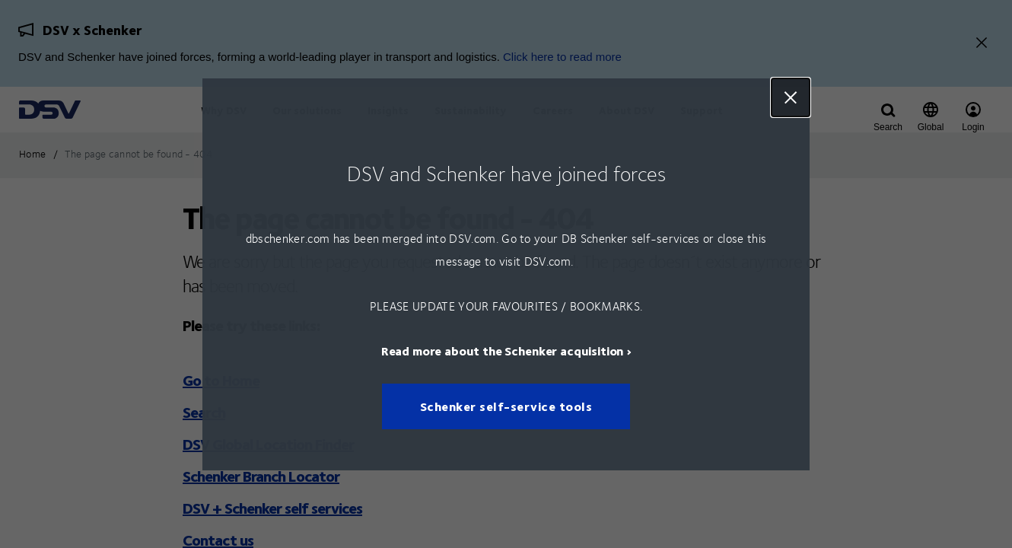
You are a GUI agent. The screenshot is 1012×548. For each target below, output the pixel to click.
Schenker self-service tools (506, 406)
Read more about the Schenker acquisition (502, 349)
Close (791, 97)
